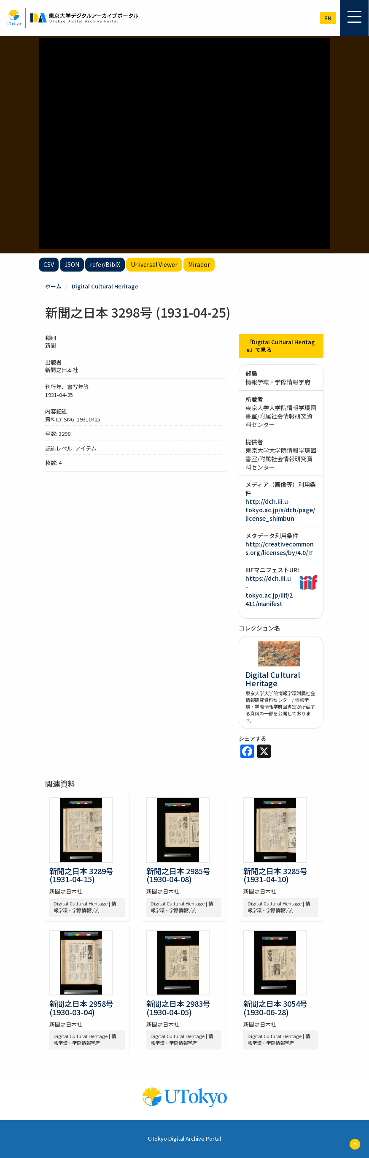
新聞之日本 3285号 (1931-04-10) (275, 875)
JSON (72, 264)
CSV (48, 264)
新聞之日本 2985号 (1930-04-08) (178, 875)
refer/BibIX (105, 264)
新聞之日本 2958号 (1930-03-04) (81, 1007)
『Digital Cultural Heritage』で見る (280, 346)
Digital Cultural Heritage (105, 286)
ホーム (53, 286)
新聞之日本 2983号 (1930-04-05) (178, 1007)
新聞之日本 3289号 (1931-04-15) (81, 875)
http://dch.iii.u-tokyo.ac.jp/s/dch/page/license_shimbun (280, 509)
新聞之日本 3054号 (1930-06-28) (275, 1007)
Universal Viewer (154, 264)
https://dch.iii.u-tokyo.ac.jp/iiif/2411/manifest (269, 591)
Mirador (199, 264)
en (327, 18)
